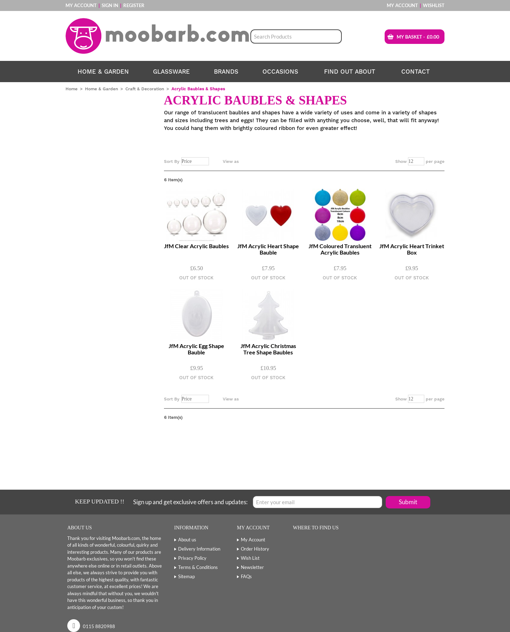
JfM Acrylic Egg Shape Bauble (196, 349)
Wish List (250, 558)
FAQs (246, 576)
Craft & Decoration (144, 88)
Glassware (171, 71)
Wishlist (433, 5)
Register (133, 5)
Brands (226, 71)
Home (72, 88)
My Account (81, 5)
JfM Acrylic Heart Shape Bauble (268, 249)
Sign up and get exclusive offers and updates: (190, 502)
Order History (255, 549)
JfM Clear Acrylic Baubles (196, 246)
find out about (349, 71)
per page (435, 161)
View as (231, 161)
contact (415, 71)
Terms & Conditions (198, 567)
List (258, 161)
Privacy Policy (192, 558)
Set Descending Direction (215, 161)
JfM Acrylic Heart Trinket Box (411, 249)
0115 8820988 (99, 626)
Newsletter (252, 567)
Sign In (110, 5)
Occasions (280, 71)
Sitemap (186, 576)
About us (187, 539)
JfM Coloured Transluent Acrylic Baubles (340, 249)
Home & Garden (103, 71)
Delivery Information (199, 549)
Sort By (172, 161)
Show (401, 161)
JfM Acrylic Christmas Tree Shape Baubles (268, 349)
